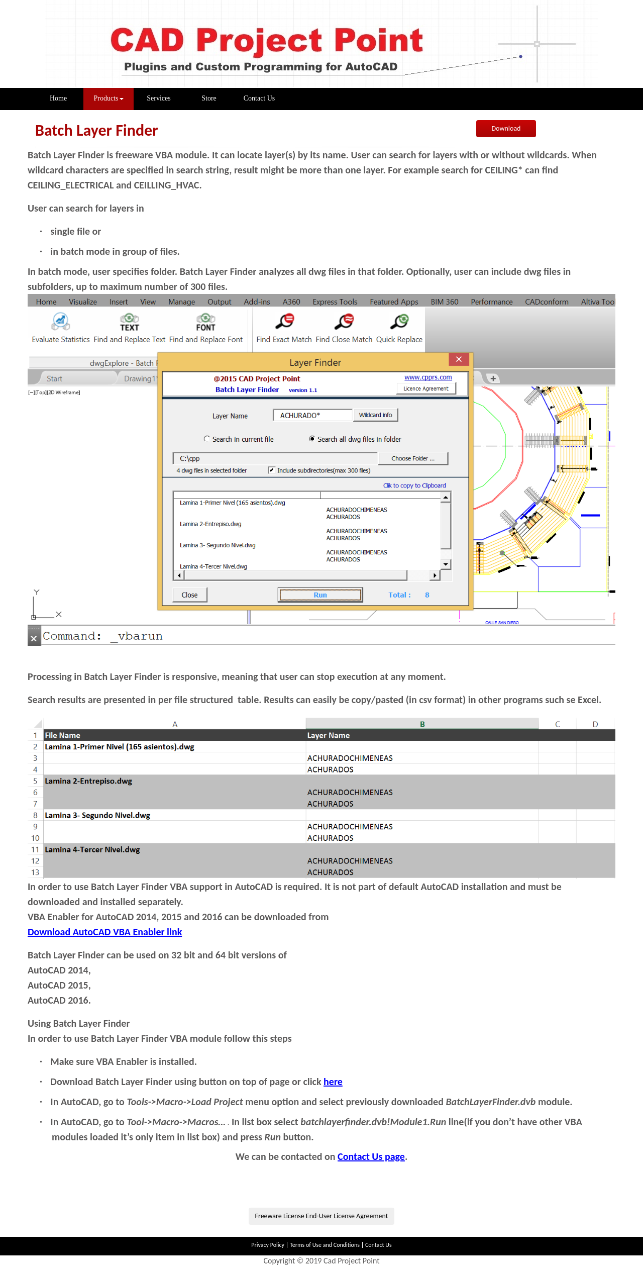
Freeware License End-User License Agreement (321, 1216)
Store (209, 98)
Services (158, 98)
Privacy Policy (267, 1244)
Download (506, 128)
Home (66, 97)
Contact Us (259, 98)
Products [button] (109, 98)
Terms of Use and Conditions (325, 1244)
